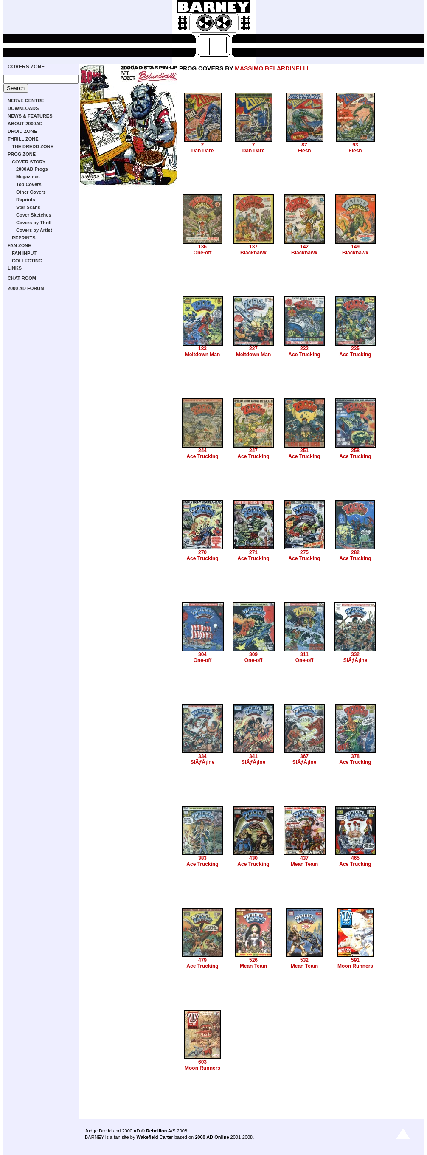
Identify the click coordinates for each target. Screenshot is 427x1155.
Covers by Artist (34, 230)
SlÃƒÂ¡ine (355, 660)
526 (253, 960)
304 (202, 654)
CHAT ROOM (22, 278)
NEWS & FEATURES (30, 115)
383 (202, 858)
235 (355, 349)
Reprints (25, 199)
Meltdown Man (202, 355)
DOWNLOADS (23, 108)
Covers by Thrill (33, 222)
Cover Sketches (33, 214)
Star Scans (28, 207)
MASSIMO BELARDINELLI (271, 68)
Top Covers (29, 184)
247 (253, 451)
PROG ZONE (22, 154)
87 (304, 145)
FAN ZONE (19, 245)
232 (304, 349)
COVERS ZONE (26, 67)
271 (253, 552)
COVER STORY (28, 161)
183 (202, 349)
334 (202, 756)
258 (355, 451)
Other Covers (31, 191)
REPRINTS (24, 237)
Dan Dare (202, 151)
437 (304, 858)
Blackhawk (253, 253)
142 (304, 247)
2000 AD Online (212, 1137)
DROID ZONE (22, 131)
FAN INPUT (24, 253)
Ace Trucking (304, 355)
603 (202, 1062)
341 (253, 756)
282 (355, 552)
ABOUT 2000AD (25, 123)
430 (253, 858)
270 (202, 552)
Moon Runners (355, 966)
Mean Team (304, 864)
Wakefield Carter (154, 1137)
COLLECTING (27, 260)
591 (355, 960)
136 (202, 247)
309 (253, 654)
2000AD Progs (32, 169)
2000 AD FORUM (26, 288)
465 (355, 858)
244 (202, 451)
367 (304, 756)
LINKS (15, 267)
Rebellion (156, 1130)
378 (355, 756)
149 (355, 247)
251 (304, 451)
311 (304, 654)
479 (202, 960)
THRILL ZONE (23, 138)
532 (304, 960)
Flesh (304, 151)
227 (253, 349)
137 (253, 247)
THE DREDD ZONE (32, 146)
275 (304, 552)
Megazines (28, 176)
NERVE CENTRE (26, 100)
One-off (203, 253)
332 (355, 654)
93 (355, 145)
